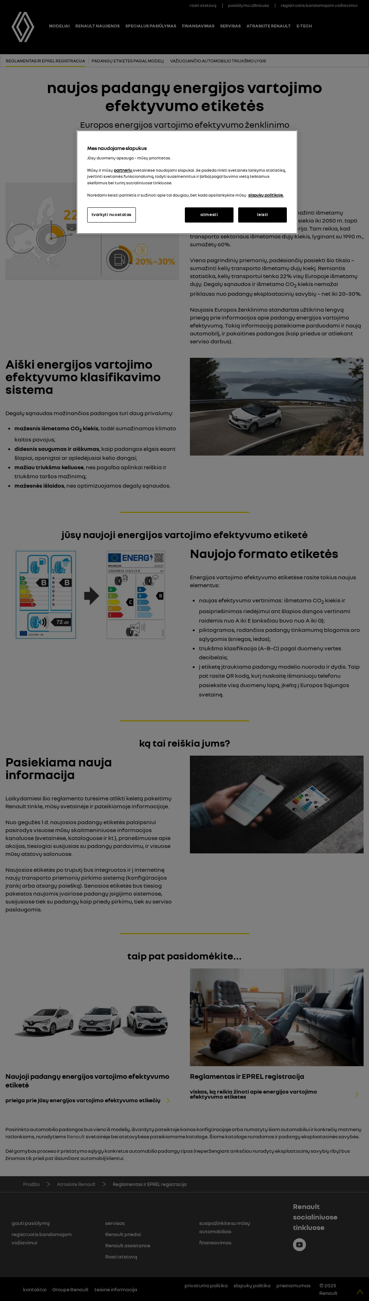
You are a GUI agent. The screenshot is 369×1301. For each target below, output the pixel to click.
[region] (187, 182)
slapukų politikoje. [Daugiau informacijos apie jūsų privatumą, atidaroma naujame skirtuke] (266, 195)
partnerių (123, 170)
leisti (262, 214)
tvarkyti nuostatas (112, 214)
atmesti (209, 214)
